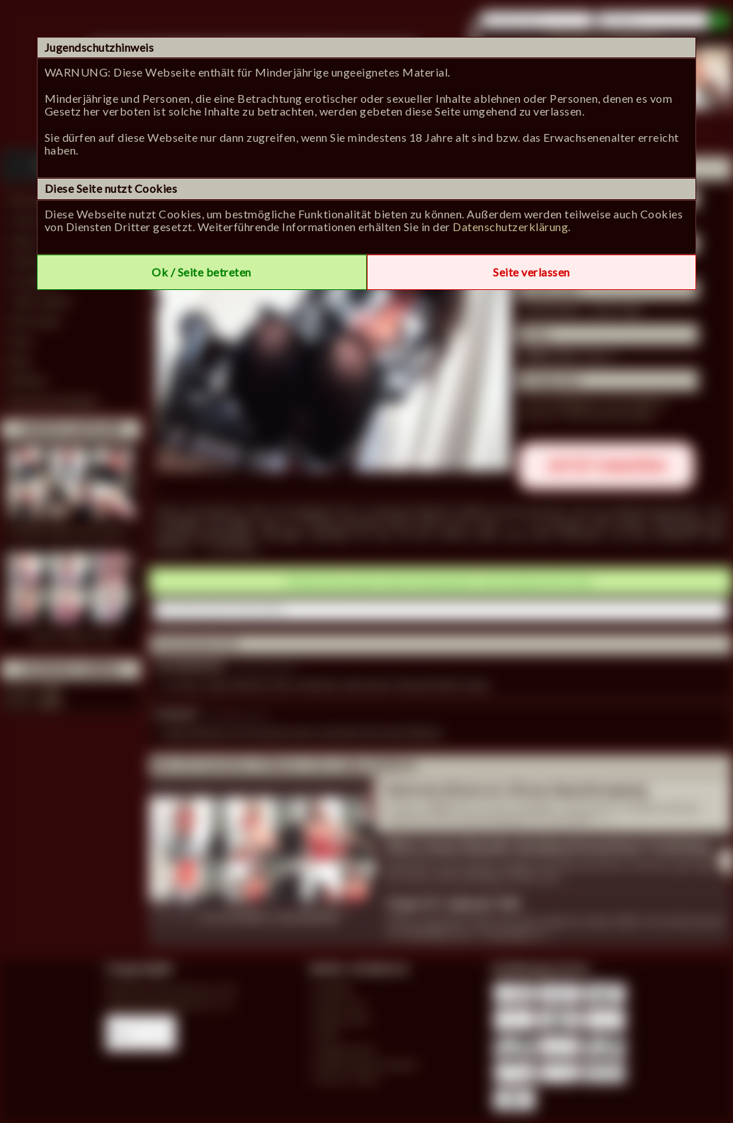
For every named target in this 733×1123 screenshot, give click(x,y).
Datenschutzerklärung (510, 226)
